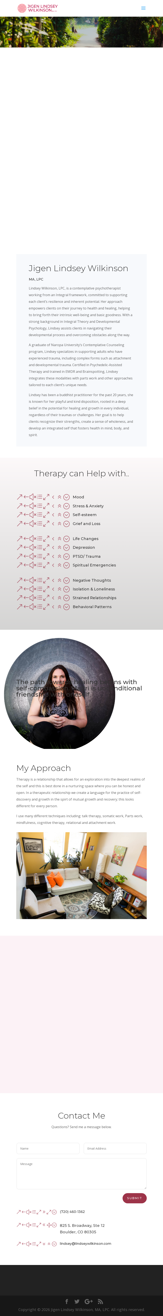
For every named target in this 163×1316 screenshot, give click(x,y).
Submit (134, 1198)
